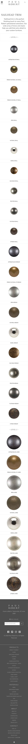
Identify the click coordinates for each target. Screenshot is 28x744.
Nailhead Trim (14, 703)
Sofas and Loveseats (14, 654)
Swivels (14, 670)
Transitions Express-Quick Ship (14, 696)
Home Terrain (14, 674)
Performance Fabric (14, 689)
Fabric (14, 687)
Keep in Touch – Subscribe (14, 737)
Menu (2, 2)
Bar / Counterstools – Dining (14, 663)
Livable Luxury (14, 676)
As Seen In (14, 713)
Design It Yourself (14, 650)
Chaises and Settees (14, 661)
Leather (14, 691)
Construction (14, 715)
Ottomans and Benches (14, 667)
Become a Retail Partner (14, 733)
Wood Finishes (14, 700)
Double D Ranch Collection (14, 672)
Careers (14, 720)
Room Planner (13, 681)
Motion (14, 665)
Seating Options (14, 705)
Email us (14, 728)
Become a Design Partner (14, 730)
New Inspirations (14, 679)
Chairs (14, 652)
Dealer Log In (14, 722)
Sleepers (14, 656)
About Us (14, 711)
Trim (14, 698)
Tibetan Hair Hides (14, 694)
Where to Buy (14, 718)
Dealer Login (14, 735)
